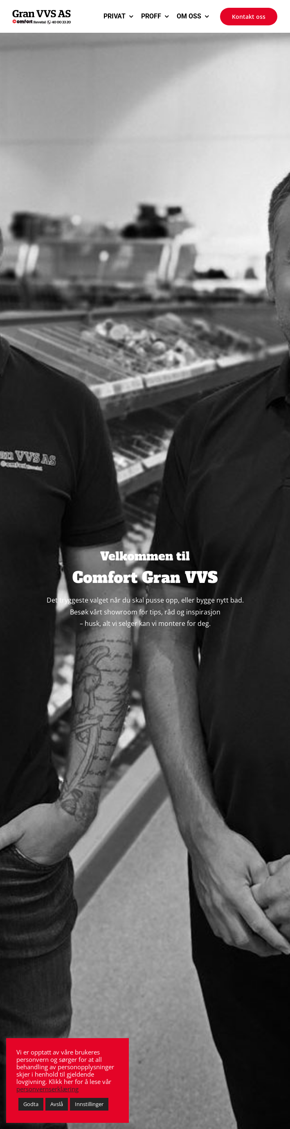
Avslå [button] (56, 1104)
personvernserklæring (47, 1089)
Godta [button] (30, 1104)
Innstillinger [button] (89, 1104)
